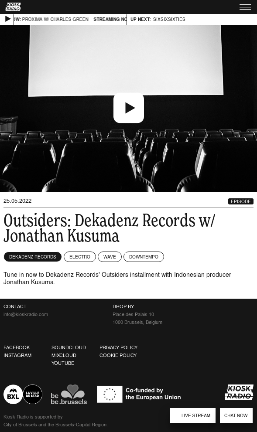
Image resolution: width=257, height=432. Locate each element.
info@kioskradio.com (25, 314)
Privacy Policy (118, 347)
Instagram (17, 355)
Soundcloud (68, 347)
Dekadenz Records (32, 257)
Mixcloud (63, 355)
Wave (109, 257)
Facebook (16, 347)
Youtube (62, 363)
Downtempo (143, 257)
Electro (79, 257)
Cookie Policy (118, 355)
